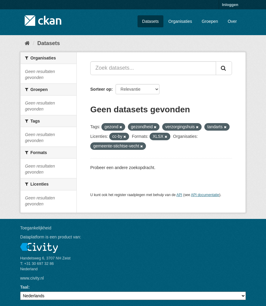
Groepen (210, 21)
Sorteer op (100, 89)
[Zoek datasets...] (153, 68)
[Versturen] (224, 68)
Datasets (150, 21)
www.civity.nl (32, 278)
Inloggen (230, 4)
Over (232, 21)
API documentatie (205, 195)
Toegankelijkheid (35, 228)
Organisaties (180, 21)
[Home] (27, 43)
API (179, 195)
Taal (24, 287)
